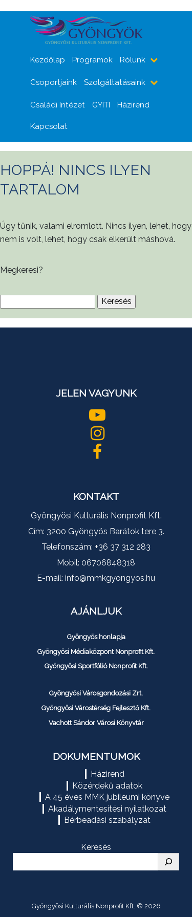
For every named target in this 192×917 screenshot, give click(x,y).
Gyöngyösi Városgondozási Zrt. (96, 693)
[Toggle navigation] (169, 32)
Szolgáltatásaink (114, 82)
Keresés (96, 847)
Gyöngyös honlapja (96, 637)
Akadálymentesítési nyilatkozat (107, 809)
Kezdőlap (47, 59)
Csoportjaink (53, 82)
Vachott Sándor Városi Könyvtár (96, 723)
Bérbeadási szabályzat (107, 820)
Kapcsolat (49, 126)
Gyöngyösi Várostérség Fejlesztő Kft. (96, 708)
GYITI (101, 105)
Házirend (133, 105)
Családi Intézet (57, 105)
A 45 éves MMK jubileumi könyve (107, 797)
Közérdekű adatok (107, 786)
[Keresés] (168, 861)
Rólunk (132, 59)
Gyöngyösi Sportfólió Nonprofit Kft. (96, 666)
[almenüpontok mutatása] (154, 60)
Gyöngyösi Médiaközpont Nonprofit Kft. (96, 652)
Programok (92, 59)
